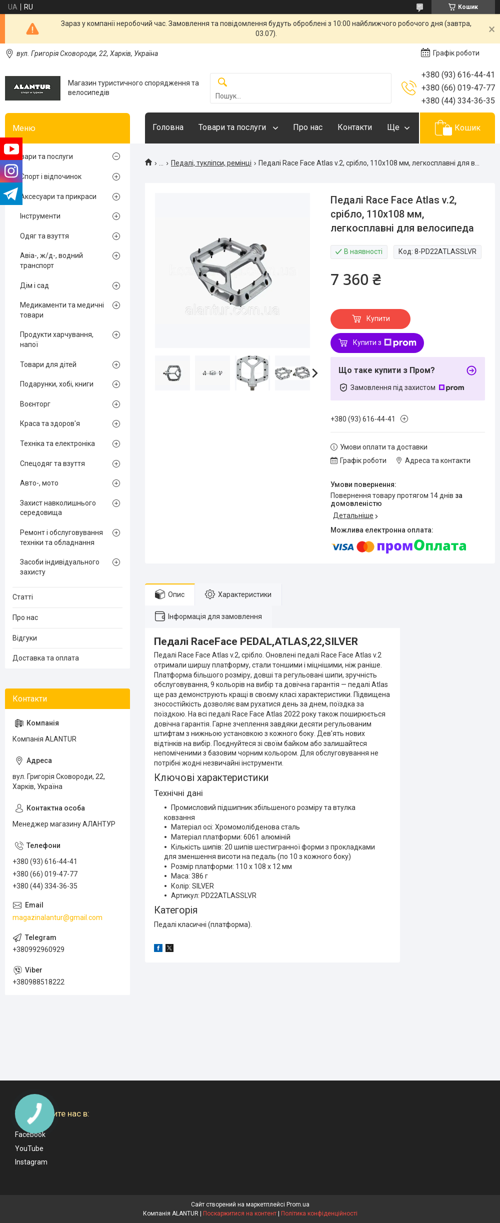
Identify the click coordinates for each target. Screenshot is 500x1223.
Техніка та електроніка (57, 444)
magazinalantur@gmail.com (57, 918)
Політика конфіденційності (319, 1213)
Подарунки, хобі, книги (57, 384)
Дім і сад (34, 286)
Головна (168, 127)
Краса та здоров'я (50, 424)
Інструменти (40, 216)
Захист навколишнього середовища (58, 508)
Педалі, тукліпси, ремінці (211, 163)
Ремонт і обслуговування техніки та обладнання (61, 537)
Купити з (384, 343)
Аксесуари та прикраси (58, 196)
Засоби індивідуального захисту (60, 567)
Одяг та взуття (44, 236)
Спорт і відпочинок (51, 176)
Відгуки (24, 638)
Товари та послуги (233, 127)
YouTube (29, 1148)
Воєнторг (35, 404)
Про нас (307, 127)
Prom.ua (298, 1204)
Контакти (355, 127)
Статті (22, 597)
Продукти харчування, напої (57, 339)
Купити (378, 318)
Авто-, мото (39, 483)
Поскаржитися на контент (239, 1213)
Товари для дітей (48, 364)
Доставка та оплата (45, 658)
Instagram (31, 1162)
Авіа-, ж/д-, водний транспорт (51, 261)
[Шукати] (223, 82)
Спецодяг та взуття (52, 464)
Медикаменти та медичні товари (62, 310)
